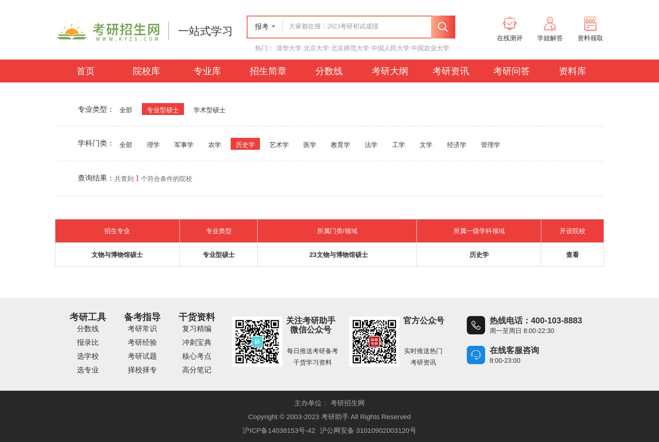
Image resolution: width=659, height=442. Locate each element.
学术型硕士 (210, 110)
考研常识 (142, 329)
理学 (153, 145)
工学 (398, 145)
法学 (371, 145)
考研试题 (142, 356)
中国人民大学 (390, 48)
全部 (125, 110)
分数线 (329, 71)
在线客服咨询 (514, 350)
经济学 (456, 145)
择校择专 (142, 370)
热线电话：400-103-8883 (536, 320)
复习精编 (196, 329)
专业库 (207, 71)
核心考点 (196, 356)
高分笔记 (196, 370)
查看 (572, 254)
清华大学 (289, 48)
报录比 (88, 342)
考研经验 (142, 342)
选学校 (88, 356)
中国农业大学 (430, 48)
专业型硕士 (163, 110)
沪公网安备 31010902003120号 (368, 430)
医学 (309, 145)
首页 (85, 71)
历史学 (245, 145)
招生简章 (268, 71)
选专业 (88, 370)
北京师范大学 (350, 48)
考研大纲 (390, 71)
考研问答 (511, 71)
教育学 (340, 145)
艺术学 (279, 145)
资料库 (572, 71)
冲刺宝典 (196, 342)
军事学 (184, 145)
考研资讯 (450, 71)
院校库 (146, 71)
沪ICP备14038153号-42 (279, 430)
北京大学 (316, 48)
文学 (426, 145)
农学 (214, 145)
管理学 (490, 145)
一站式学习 (205, 31)
